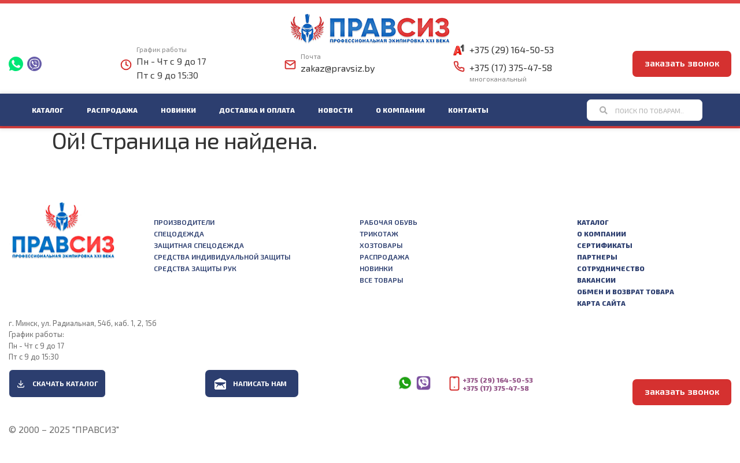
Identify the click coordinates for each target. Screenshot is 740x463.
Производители (184, 222)
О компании (400, 110)
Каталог (48, 110)
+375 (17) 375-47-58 (510, 67)
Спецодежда (179, 233)
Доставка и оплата (257, 110)
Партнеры (597, 257)
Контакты (468, 110)
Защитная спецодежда (199, 245)
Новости (335, 110)
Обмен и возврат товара (625, 291)
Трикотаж (379, 233)
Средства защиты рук (195, 268)
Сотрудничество (611, 268)
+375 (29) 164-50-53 (511, 49)
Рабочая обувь (388, 222)
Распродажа (112, 110)
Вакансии (596, 280)
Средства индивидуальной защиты (222, 257)
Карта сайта (601, 303)
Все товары (381, 280)
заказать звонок (682, 62)
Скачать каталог (65, 383)
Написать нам (260, 383)
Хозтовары (381, 245)
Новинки (178, 110)
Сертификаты (604, 245)
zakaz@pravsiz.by (338, 67)
